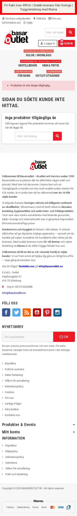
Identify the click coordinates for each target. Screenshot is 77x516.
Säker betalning (14, 374)
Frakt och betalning (16, 474)
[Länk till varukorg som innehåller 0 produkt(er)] (66, 43)
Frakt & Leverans (14, 369)
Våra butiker (12, 409)
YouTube (37, 312)
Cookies (9, 392)
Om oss (54, 18)
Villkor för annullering (17, 380)
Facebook (6, 312)
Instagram (57, 312)
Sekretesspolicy (14, 386)
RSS (27, 312)
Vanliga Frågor (13, 403)
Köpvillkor (10, 363)
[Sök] (60, 32)
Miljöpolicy (11, 451)
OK (64, 337)
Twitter (16, 312)
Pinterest (47, 312)
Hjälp (27, 22)
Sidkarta (39, 18)
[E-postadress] (27, 337)
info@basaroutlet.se (51, 266)
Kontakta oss (11, 22)
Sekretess (11, 462)
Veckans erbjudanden (16, 18)
